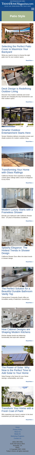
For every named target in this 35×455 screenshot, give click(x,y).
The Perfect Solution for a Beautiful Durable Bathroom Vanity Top (17, 291)
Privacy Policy (17, 429)
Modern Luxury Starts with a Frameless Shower (17, 211)
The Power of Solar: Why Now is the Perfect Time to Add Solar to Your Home (16, 370)
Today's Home (17, 4)
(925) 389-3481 (17, 442)
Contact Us (17, 438)
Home (17, 427)
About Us (17, 432)
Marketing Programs (17, 436)
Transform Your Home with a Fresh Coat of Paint (17, 409)
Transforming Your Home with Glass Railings (15, 171)
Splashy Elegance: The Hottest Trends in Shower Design (16, 250)
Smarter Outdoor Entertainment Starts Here (16, 131)
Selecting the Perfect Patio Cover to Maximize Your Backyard (16, 49)
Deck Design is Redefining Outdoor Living (16, 90)
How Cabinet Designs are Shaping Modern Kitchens (16, 331)
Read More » (29, 60)
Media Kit (17, 434)
